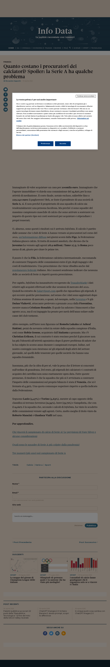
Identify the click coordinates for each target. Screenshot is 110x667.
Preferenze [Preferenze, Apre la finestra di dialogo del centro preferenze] (45, 143)
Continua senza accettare (86, 96)
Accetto (63, 143)
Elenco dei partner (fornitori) (27, 135)
